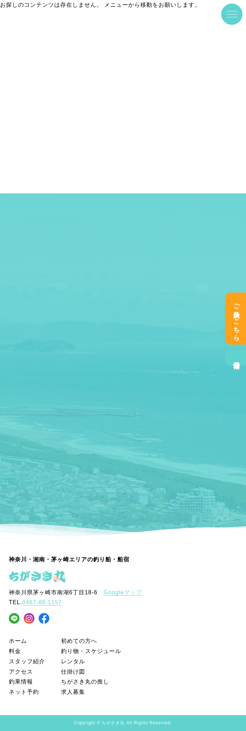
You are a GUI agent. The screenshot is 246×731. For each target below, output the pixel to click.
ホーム (18, 641)
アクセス (21, 672)
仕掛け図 (73, 672)
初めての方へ (79, 641)
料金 (15, 651)
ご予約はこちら (236, 319)
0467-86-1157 (42, 602)
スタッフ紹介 (27, 661)
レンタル (73, 661)
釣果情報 (236, 357)
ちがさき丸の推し (85, 682)
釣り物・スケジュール (91, 651)
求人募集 (73, 692)
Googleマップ (123, 592)
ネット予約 (24, 692)
